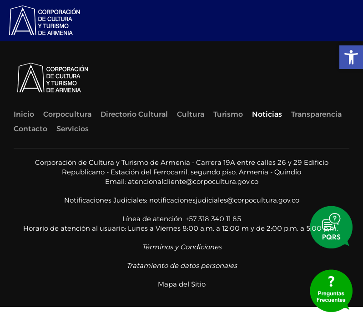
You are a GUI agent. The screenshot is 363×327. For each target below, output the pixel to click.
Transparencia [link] (316, 114)
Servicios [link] (72, 128)
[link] (351, 57)
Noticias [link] (267, 114)
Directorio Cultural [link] (134, 114)
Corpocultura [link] (67, 114)
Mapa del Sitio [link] (182, 284)
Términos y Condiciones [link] (182, 247)
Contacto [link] (30, 128)
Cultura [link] (190, 114)
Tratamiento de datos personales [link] (181, 265)
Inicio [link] (24, 114)
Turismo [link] (228, 114)
